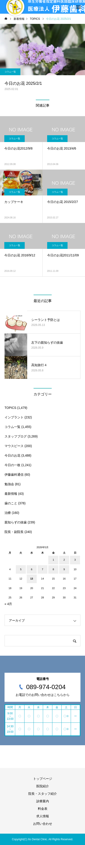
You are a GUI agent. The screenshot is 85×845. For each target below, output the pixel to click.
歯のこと (11, 503)
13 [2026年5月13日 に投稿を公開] (31, 578)
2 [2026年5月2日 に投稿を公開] (64, 559)
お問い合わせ (42, 823)
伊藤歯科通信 (14, 474)
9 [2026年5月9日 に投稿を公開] (64, 569)
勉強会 (9, 484)
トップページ (42, 778)
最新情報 (11, 493)
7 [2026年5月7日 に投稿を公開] (42, 569)
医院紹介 (42, 786)
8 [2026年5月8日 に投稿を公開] (53, 569)
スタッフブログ (16, 436)
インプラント (14, 417)
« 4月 (8, 604)
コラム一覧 (10, 71)
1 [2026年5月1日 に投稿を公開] (53, 559)
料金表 (42, 808)
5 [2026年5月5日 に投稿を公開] (21, 569)
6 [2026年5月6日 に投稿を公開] (31, 569)
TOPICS (10, 408)
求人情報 (42, 816)
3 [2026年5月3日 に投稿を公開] (75, 559)
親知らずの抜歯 (16, 522)
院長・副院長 (14, 532)
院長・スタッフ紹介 (42, 793)
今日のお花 (12, 455)
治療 (8, 513)
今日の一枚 (12, 465)
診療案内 (42, 801)
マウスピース (14, 446)
